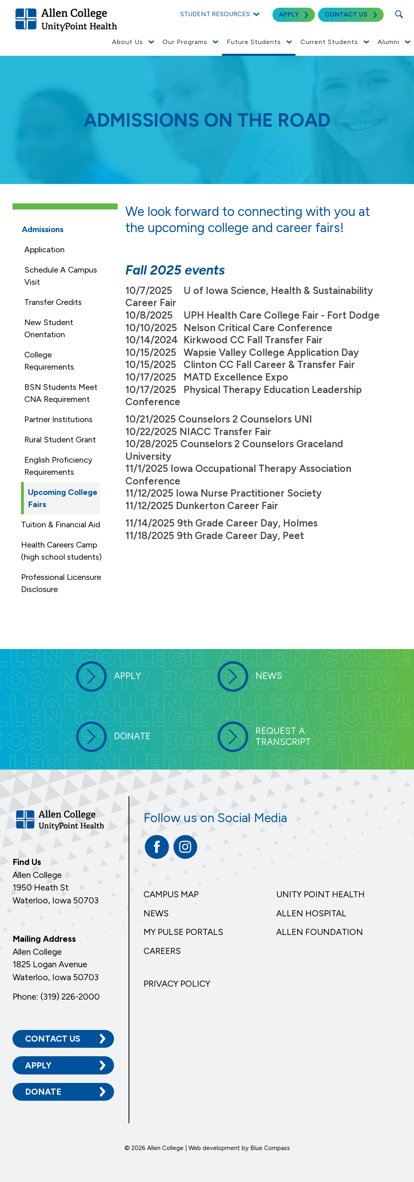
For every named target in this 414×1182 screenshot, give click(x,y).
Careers (162, 951)
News (156, 913)
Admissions (42, 229)
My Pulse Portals (183, 932)
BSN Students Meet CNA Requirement (60, 393)
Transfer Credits (53, 302)
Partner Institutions (58, 419)
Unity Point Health (320, 894)
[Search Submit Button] (399, 14)
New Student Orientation (48, 328)
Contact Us (52, 1039)
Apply (38, 1065)
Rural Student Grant (60, 439)
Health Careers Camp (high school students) (61, 551)
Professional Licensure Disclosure (61, 583)
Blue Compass (270, 1148)
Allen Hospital (311, 913)
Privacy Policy (177, 984)
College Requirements (49, 361)
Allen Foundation (319, 932)
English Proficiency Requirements (58, 466)
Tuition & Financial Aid (60, 524)
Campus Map (171, 894)
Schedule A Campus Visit (60, 276)
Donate (43, 1092)
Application (44, 249)
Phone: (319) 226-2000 (56, 997)
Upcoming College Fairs (62, 498)
